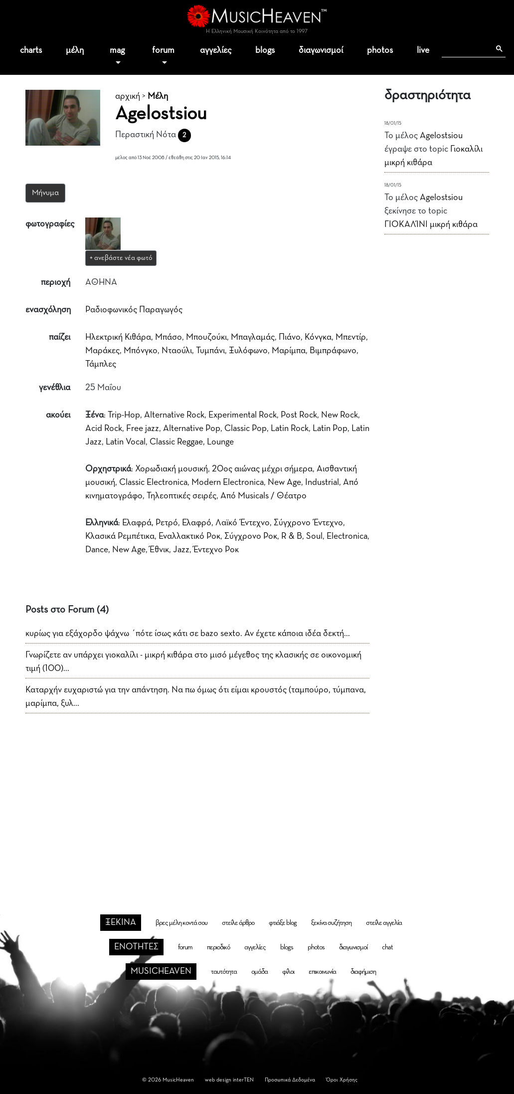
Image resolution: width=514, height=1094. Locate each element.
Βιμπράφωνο (333, 350)
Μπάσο (168, 337)
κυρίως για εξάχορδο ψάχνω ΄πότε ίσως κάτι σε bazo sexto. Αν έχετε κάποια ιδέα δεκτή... (187, 633)
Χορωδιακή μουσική (171, 468)
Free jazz (142, 428)
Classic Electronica (153, 482)
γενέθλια (54, 387)
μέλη (75, 50)
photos (380, 50)
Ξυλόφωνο (248, 350)
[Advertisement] (257, 798)
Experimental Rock (242, 415)
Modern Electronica (227, 482)
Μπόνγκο (141, 350)
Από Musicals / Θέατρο (263, 495)
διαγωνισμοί (321, 50)
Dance (96, 549)
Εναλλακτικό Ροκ (189, 536)
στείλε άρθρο (238, 922)
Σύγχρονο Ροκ (250, 536)
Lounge (220, 442)
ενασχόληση (48, 309)
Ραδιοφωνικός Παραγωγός (133, 309)
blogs (265, 50)
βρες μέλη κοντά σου (181, 922)
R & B (291, 536)
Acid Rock (103, 428)
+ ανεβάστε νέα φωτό (121, 257)
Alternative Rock (174, 415)
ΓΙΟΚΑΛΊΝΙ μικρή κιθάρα (431, 224)
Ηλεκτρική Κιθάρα (118, 337)
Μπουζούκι (206, 337)
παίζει (59, 337)
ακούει (58, 415)
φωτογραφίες (49, 223)
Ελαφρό (196, 522)
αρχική (127, 96)
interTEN (243, 1080)
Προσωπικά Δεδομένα (290, 1080)
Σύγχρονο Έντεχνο (308, 522)
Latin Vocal (126, 442)
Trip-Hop (124, 415)
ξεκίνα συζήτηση (331, 922)
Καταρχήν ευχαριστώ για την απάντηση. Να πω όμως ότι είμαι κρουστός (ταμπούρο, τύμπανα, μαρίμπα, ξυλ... (195, 696)
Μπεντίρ (351, 337)
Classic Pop (245, 428)
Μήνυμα (45, 193)
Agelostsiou (441, 135)
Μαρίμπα (289, 350)
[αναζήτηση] (466, 49)
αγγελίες (215, 50)
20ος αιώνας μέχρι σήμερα (262, 468)
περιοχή (55, 282)
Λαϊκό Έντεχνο (242, 522)
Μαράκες (102, 350)
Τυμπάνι (210, 350)
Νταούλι (177, 350)
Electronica (347, 536)
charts (31, 50)
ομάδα (259, 971)
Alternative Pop (191, 428)
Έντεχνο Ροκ (216, 549)
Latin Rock (290, 428)
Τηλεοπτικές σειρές (181, 495)
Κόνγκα (318, 337)
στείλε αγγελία (384, 922)
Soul (314, 536)
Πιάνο (290, 337)
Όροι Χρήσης (341, 1080)
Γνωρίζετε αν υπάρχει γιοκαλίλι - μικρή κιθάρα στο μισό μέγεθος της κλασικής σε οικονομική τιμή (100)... (193, 662)
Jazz (181, 549)
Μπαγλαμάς (253, 337)
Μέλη (158, 96)
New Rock (339, 415)
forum (163, 50)
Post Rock (299, 415)
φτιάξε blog (283, 922)
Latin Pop (330, 428)
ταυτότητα (224, 971)
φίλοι (288, 971)
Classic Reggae (176, 442)
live (423, 50)
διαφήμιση (363, 971)
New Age (284, 482)
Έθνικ (159, 549)
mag (117, 50)
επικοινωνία (322, 971)
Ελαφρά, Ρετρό (150, 522)
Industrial (322, 482)
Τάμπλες (100, 364)
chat (387, 947)
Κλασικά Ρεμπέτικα (120, 536)
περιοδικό (218, 947)
